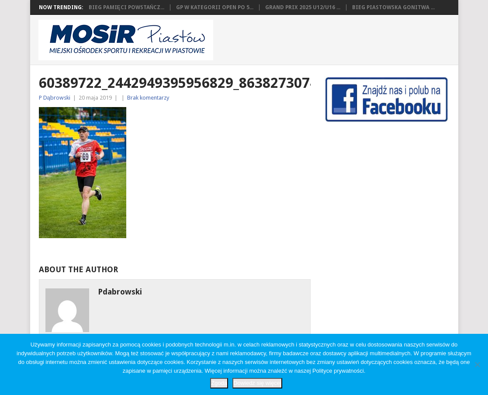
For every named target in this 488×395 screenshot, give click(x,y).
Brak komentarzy (148, 97)
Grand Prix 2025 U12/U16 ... (302, 7)
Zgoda (219, 383)
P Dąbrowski (54, 97)
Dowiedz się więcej (257, 383)
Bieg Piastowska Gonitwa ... (393, 7)
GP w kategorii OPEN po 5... (214, 7)
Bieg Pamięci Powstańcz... (127, 7)
